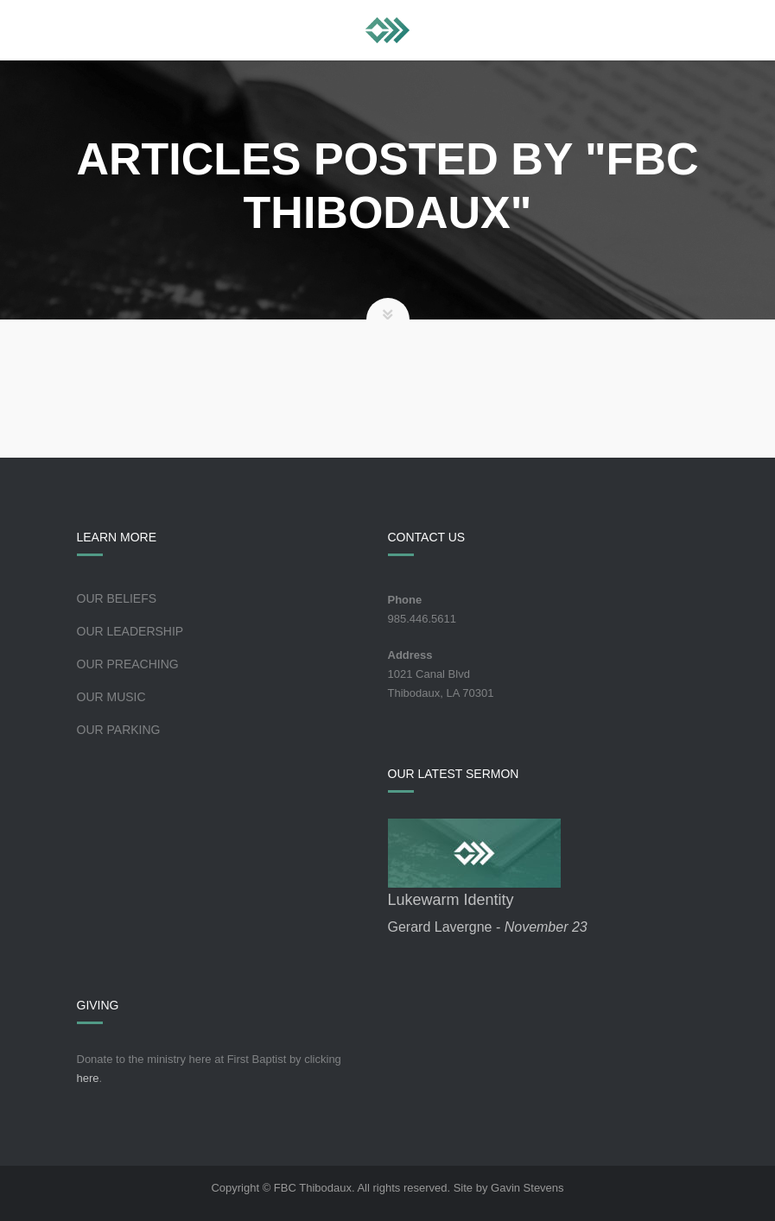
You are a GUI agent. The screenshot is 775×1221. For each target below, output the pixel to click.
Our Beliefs (117, 598)
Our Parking (119, 730)
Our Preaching (128, 664)
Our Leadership (130, 631)
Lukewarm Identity (451, 899)
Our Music (111, 697)
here (88, 1078)
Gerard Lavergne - (488, 927)
